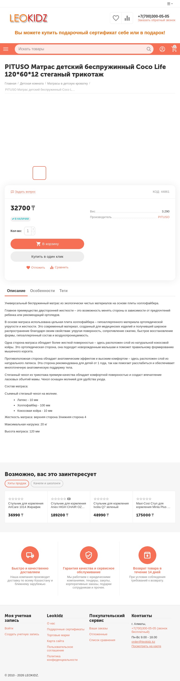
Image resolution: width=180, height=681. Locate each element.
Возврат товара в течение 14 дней (147, 570)
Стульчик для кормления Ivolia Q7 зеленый (111, 505)
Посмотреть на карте (146, 646)
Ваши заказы (98, 628)
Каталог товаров (6, 49)
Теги (64, 291)
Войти (9, 628)
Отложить (35, 268)
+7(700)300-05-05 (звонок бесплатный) (149, 630)
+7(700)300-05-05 (155, 16)
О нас (51, 623)
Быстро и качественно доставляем (30, 570)
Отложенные (98, 634)
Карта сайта (55, 641)
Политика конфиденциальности (62, 658)
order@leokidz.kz (143, 641)
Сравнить (58, 267)
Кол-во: (16, 231)
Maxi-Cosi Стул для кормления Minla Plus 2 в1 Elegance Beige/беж (152, 505)
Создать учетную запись (22, 634)
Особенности (42, 291)
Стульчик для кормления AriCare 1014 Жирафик (25, 505)
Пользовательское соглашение (60, 648)
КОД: (156, 191)
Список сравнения (102, 640)
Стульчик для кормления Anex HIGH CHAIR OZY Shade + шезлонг (68, 505)
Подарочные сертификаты (65, 629)
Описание (16, 291)
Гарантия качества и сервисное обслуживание (88, 570)
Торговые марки (58, 635)
